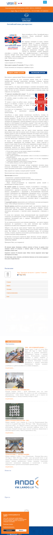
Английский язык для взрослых (19, 24)
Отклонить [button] (9, 530)
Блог (8, 296)
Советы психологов (12, 293)
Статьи (9, 282)
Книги (8, 285)
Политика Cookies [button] (8, 524)
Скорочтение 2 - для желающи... (17, 454)
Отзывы (9, 289)
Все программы (14, 341)
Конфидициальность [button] (8, 527)
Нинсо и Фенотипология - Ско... (17, 420)
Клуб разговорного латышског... (17, 389)
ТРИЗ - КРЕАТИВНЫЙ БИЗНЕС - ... (35, 347)
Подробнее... (9, 367)
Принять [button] (21, 530)
